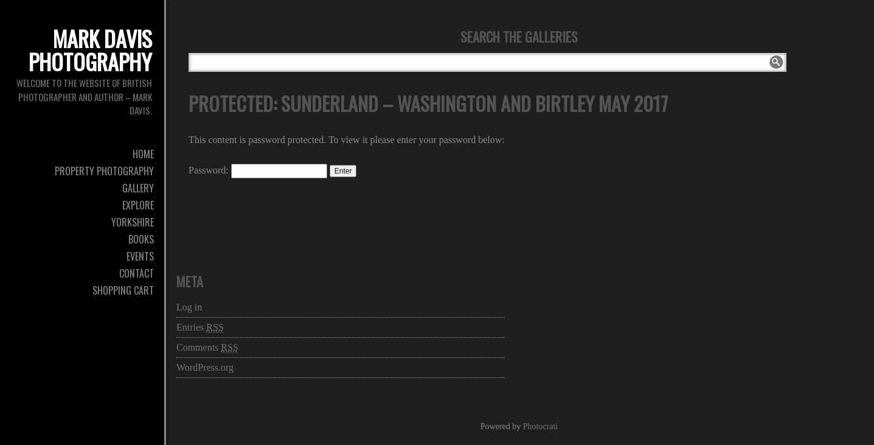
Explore (138, 205)
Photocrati (540, 426)
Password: (258, 170)
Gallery (138, 188)
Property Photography (104, 171)
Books (141, 239)
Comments (207, 347)
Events (140, 256)
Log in (189, 307)
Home (143, 154)
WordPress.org (205, 367)
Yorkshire (132, 222)
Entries (200, 327)
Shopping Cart (123, 290)
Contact (136, 273)
